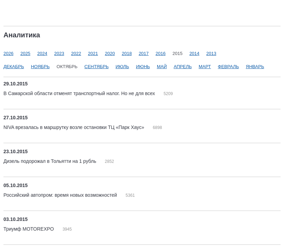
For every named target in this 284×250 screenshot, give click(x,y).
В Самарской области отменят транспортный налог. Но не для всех (79, 93)
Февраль (228, 66)
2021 (93, 53)
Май (162, 66)
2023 (59, 53)
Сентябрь (96, 66)
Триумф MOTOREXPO (29, 229)
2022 (76, 53)
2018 (127, 53)
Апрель (183, 66)
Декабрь (13, 66)
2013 (211, 53)
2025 (25, 53)
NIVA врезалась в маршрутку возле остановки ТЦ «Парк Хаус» (74, 127)
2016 (160, 53)
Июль (122, 66)
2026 (8, 53)
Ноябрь (40, 66)
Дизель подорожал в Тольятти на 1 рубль (50, 161)
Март (205, 66)
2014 (194, 53)
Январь (255, 66)
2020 (110, 53)
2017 (144, 53)
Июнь (143, 66)
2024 (42, 53)
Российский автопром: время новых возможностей (61, 195)
